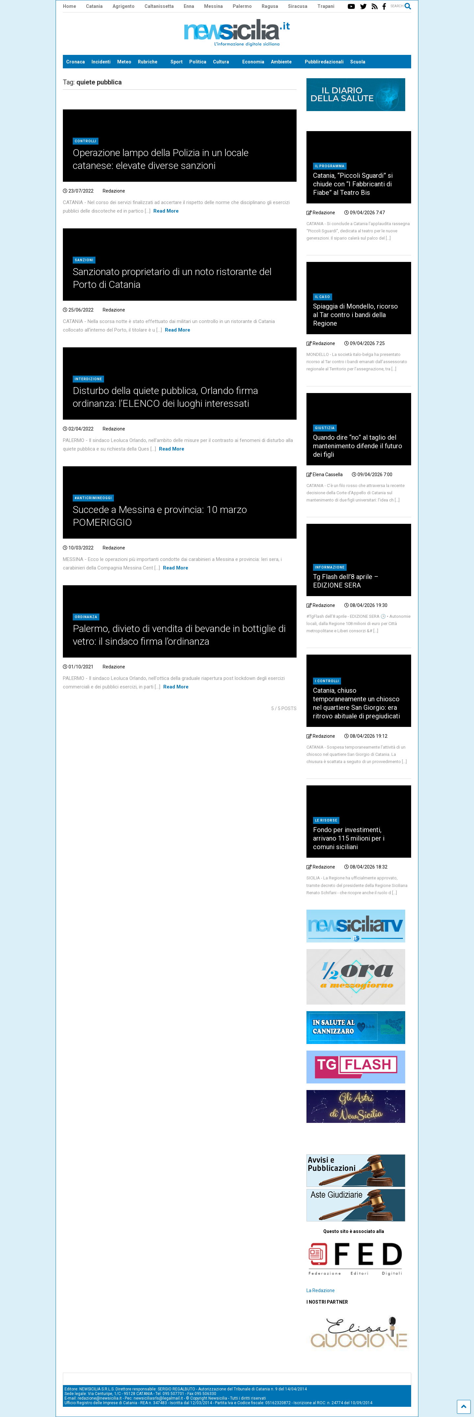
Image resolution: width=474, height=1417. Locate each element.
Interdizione (88, 379)
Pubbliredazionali (324, 61)
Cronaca (75, 61)
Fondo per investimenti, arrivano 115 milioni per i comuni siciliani (348, 838)
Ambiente (281, 61)
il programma (330, 166)
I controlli (327, 681)
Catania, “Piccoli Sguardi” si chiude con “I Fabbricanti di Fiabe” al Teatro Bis (353, 184)
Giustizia (325, 428)
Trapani (325, 6)
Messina (213, 6)
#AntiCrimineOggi (93, 498)
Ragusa (270, 6)
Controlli (85, 141)
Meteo (124, 61)
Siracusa (297, 6)
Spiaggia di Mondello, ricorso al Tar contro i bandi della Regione (355, 314)
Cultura (221, 61)
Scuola (357, 61)
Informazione (330, 567)
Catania (94, 6)
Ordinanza (86, 617)
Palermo (242, 6)
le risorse (326, 820)
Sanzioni (84, 260)
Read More (166, 211)
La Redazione (320, 1290)
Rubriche (147, 61)
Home (69, 6)
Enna (189, 6)
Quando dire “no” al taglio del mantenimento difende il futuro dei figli (357, 445)
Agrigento (124, 6)
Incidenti (101, 61)
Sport (177, 61)
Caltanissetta (159, 6)
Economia (253, 61)
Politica (197, 61)
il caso (322, 297)
